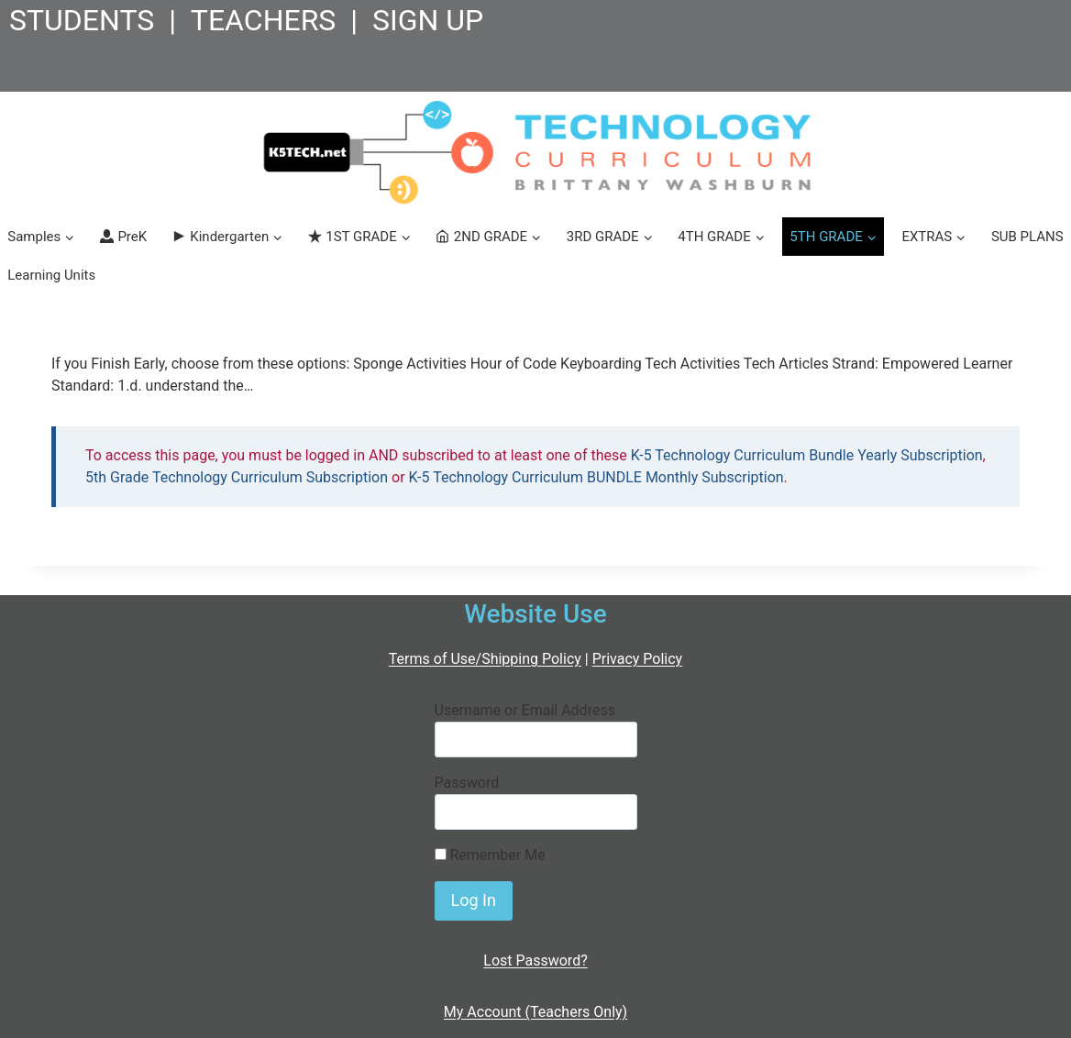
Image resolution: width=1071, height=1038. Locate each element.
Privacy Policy (637, 659)
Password (467, 782)
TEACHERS (264, 20)
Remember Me (490, 855)
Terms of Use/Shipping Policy (485, 659)
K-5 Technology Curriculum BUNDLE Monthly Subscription (596, 477)
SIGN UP (427, 20)
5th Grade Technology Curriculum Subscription (236, 477)
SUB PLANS (1027, 236)
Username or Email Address (525, 710)
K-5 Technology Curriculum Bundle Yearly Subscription (807, 455)
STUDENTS (81, 20)
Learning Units (51, 275)
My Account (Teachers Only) (535, 1012)
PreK (123, 236)
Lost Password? (535, 960)
